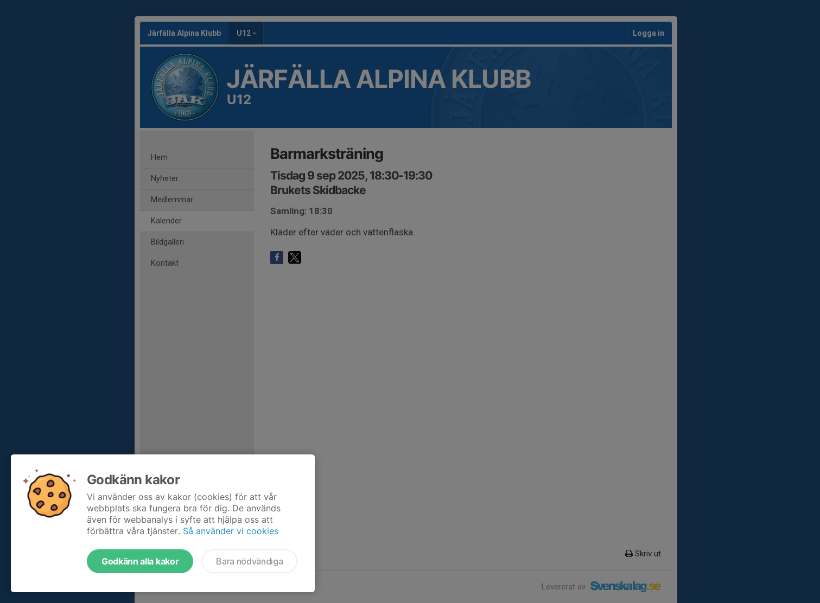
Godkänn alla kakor (140, 561)
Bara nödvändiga (249, 561)
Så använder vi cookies (230, 530)
